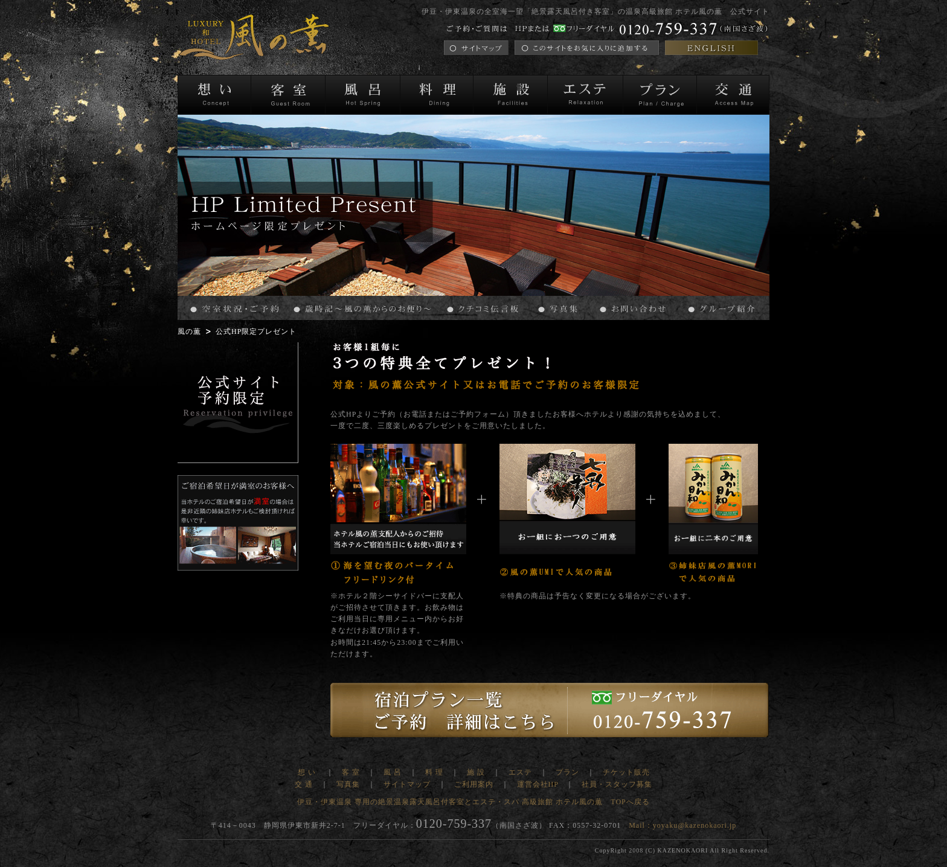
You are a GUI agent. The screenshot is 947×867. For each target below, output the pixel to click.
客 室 (351, 772)
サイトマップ (407, 784)
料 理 (434, 772)
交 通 (304, 784)
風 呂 (393, 772)
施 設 (476, 772)
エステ (520, 772)
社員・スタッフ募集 (617, 784)
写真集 (348, 784)
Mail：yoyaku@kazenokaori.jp (682, 825)
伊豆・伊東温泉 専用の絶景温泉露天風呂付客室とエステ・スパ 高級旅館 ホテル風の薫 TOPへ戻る (473, 802)
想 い (308, 772)
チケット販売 (626, 772)
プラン (567, 772)
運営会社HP (538, 784)
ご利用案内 (473, 784)
